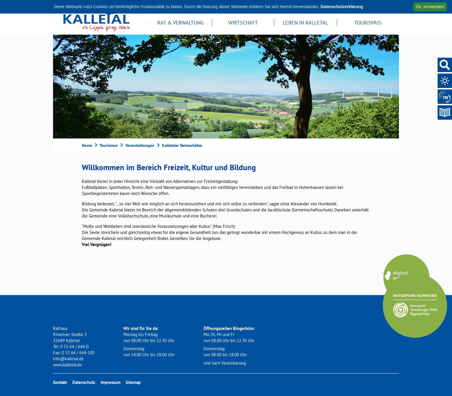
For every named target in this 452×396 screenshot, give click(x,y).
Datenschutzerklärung (342, 6)
